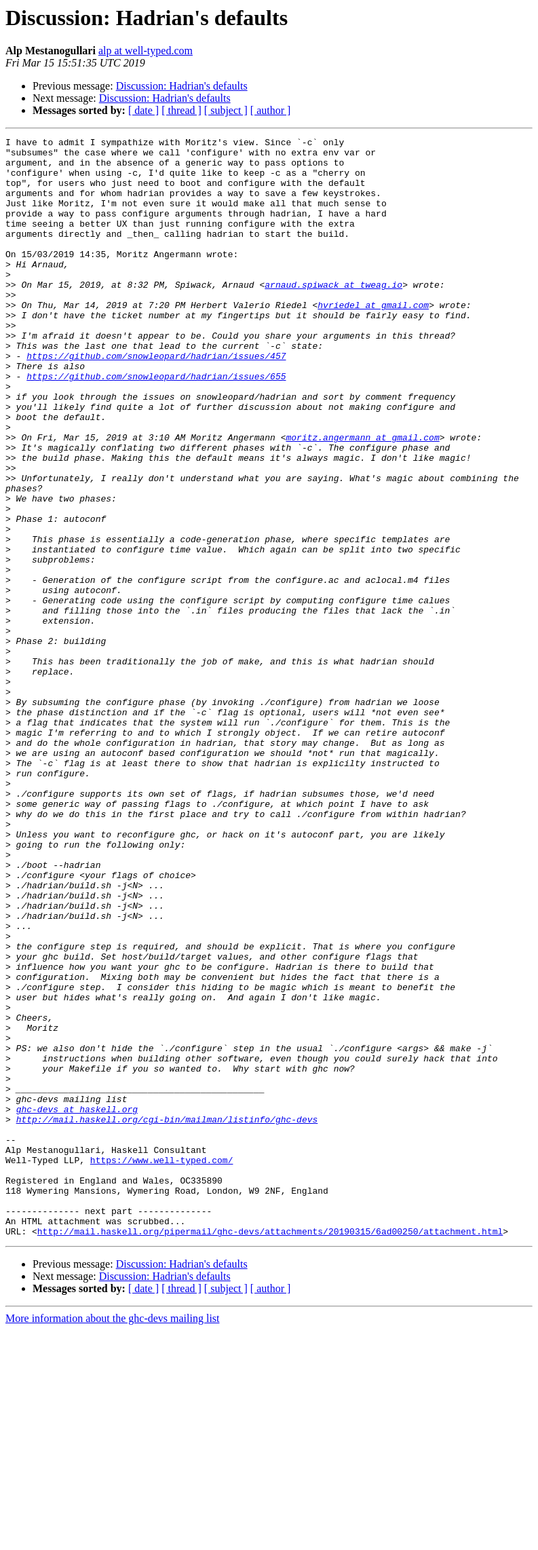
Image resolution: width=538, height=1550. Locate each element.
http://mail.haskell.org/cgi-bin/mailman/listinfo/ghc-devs (167, 1316)
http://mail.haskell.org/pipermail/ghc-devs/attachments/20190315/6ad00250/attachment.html (270, 1451)
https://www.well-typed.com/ (161, 1365)
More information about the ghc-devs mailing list (112, 1538)
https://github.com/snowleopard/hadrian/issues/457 (156, 400)
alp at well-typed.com (145, 50)
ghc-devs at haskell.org (77, 1304)
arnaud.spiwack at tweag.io (333, 315)
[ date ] (143, 110)
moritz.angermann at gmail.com (362, 498)
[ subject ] (226, 110)
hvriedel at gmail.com (373, 339)
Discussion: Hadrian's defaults (182, 86)
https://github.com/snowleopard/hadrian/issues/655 (156, 425)
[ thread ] (181, 110)
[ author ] (270, 110)
